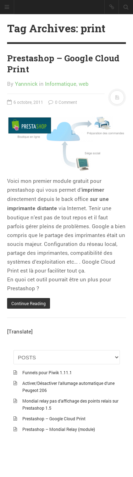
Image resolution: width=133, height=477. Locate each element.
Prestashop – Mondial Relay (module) (58, 429)
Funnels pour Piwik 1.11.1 (47, 372)
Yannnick (26, 83)
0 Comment (62, 102)
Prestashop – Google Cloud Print (63, 63)
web (84, 83)
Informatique (60, 83)
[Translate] (20, 331)
